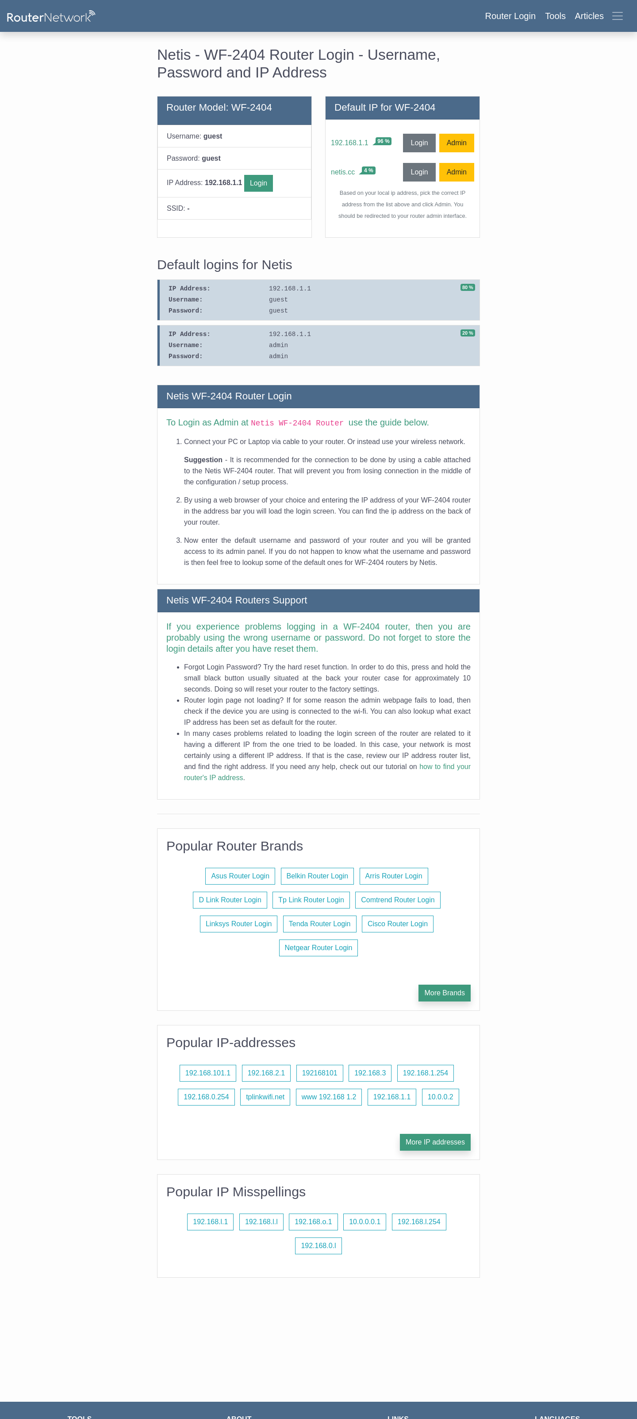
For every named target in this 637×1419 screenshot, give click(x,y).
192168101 (320, 1073)
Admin (457, 143)
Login (258, 183)
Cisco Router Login (398, 924)
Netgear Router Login (319, 947)
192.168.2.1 (266, 1073)
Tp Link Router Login (311, 900)
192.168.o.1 (313, 1222)
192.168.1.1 (349, 143)
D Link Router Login (230, 900)
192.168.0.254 (206, 1097)
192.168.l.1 (210, 1222)
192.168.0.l (318, 1245)
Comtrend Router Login (397, 900)
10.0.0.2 (440, 1097)
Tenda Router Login (320, 924)
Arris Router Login (393, 876)
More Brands (444, 993)
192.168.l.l (261, 1222)
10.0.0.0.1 (364, 1222)
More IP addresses (435, 1142)
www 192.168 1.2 (329, 1097)
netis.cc (343, 172)
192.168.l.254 (419, 1222)
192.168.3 (370, 1073)
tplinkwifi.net (265, 1097)
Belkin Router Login (318, 876)
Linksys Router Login (239, 924)
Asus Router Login (240, 876)
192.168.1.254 (425, 1073)
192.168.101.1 (207, 1073)
